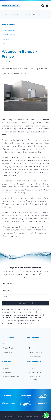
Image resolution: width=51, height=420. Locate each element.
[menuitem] (13, 344)
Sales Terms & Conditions (34, 378)
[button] (47, 5)
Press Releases (16, 14)
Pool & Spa (7, 344)
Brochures (7, 372)
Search (42, 5)
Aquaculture (8, 352)
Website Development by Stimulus (36, 416)
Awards (6, 39)
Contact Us (33, 368)
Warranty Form (35, 372)
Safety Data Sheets (11, 377)
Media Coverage (9, 35)
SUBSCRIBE (25, 303)
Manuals (6, 368)
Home (5, 14)
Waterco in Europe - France (36, 14)
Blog (5, 43)
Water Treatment (10, 348)
